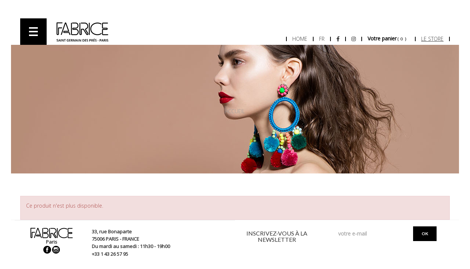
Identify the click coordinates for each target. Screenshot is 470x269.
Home (299, 38)
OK (425, 233)
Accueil (235, 111)
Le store (432, 38)
